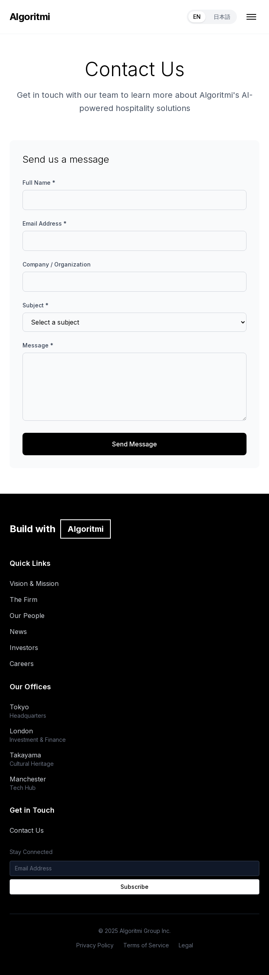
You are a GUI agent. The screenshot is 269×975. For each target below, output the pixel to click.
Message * (37, 345)
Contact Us (27, 830)
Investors (24, 648)
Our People (27, 616)
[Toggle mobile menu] (251, 17)
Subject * (35, 305)
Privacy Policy (95, 945)
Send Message (134, 444)
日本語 (222, 16)
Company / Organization (56, 264)
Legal (186, 945)
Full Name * (38, 182)
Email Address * (44, 223)
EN (197, 16)
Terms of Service (146, 945)
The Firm (23, 599)
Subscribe (134, 886)
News (18, 632)
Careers (22, 664)
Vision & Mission (34, 583)
